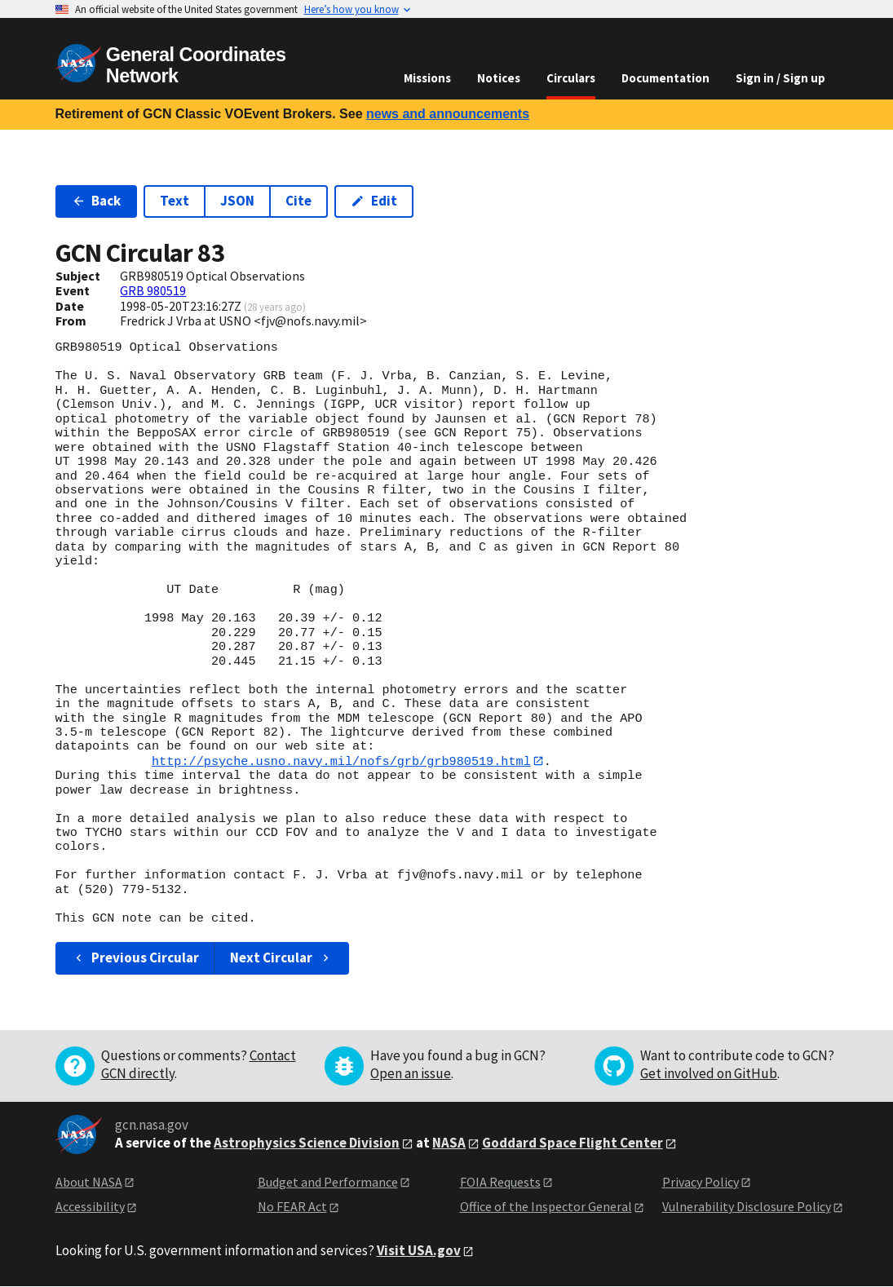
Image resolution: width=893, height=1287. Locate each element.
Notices (498, 78)
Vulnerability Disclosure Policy (746, 1206)
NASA (449, 1143)
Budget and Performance (328, 1182)
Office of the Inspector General (546, 1206)
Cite (298, 201)
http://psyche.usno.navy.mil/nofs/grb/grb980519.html (341, 761)
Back (97, 201)
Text (174, 201)
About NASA (88, 1182)
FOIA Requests (500, 1182)
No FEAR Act (292, 1206)
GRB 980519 (153, 290)
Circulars (570, 78)
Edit (374, 201)
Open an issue (410, 1073)
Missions (427, 78)
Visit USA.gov (419, 1250)
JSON (237, 201)
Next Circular (281, 958)
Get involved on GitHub (708, 1073)
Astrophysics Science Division (307, 1143)
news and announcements (447, 114)
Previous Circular (136, 958)
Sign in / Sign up (780, 78)
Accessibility (90, 1206)
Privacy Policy (700, 1182)
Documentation (665, 78)
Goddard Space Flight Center (572, 1143)
